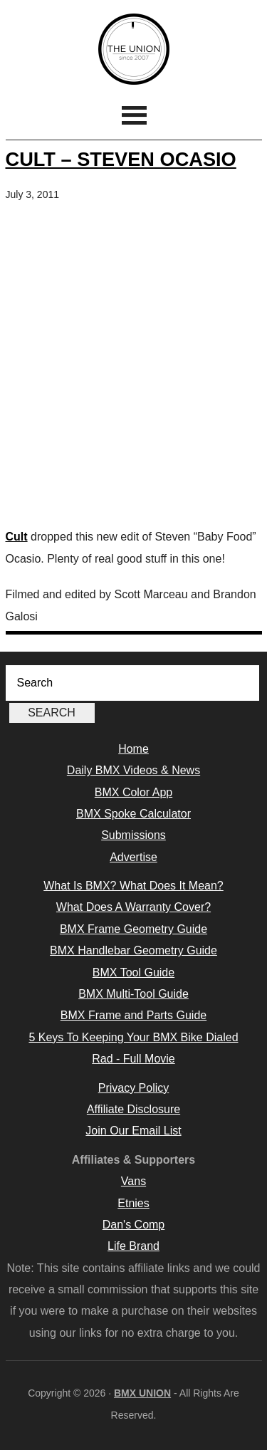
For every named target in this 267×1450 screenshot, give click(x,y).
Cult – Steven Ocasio (121, 159)
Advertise (133, 857)
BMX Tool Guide (133, 972)
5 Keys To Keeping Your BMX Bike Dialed (133, 1037)
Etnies (133, 1203)
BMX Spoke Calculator (133, 814)
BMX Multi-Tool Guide (133, 994)
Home (133, 749)
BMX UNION (134, 49)
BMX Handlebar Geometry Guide (133, 950)
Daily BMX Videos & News (133, 770)
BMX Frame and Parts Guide (133, 1015)
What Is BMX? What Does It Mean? (133, 886)
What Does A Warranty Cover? (133, 907)
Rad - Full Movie (133, 1059)
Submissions (133, 835)
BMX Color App (133, 792)
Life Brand (133, 1246)
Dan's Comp (134, 1225)
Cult (17, 537)
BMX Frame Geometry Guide (133, 929)
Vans (133, 1181)
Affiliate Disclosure (133, 1109)
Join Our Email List (133, 1131)
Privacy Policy (133, 1088)
